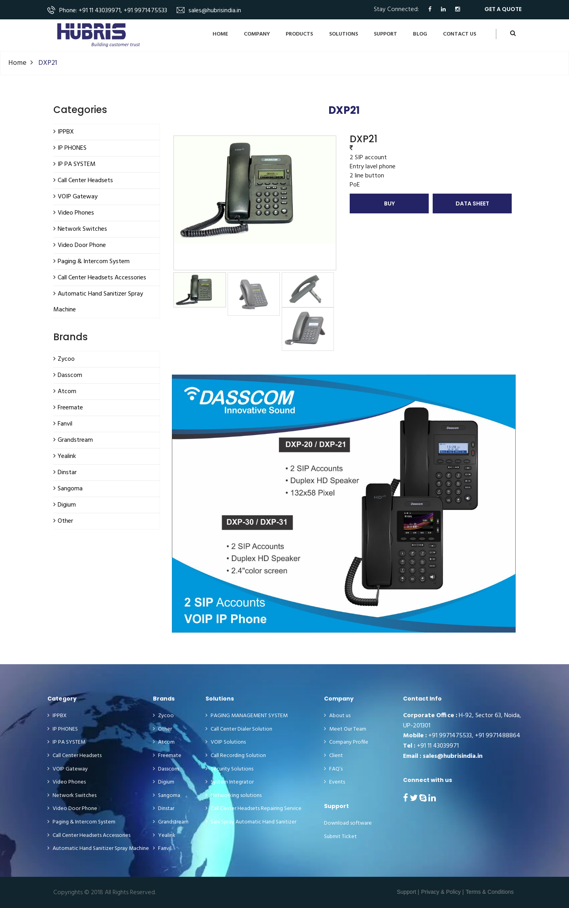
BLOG (420, 34)
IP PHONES (62, 729)
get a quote (503, 9)
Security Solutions (229, 769)
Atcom (164, 742)
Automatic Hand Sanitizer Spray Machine (98, 848)
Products (299, 34)
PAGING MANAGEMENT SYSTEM (246, 716)
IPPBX (57, 716)
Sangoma (166, 795)
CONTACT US (459, 34)
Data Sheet (472, 203)
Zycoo (163, 716)
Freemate (167, 756)
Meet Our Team (345, 729)
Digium (163, 782)
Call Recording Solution (235, 756)
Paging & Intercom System (81, 822)
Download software (348, 823)
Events (334, 782)
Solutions (343, 34)
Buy (389, 203)
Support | (408, 892)
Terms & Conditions (490, 892)
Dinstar (163, 808)
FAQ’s (333, 769)
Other (162, 729)
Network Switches (71, 795)
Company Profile (346, 742)
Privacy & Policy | (442, 892)
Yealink (164, 835)
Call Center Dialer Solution (238, 729)
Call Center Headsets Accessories (88, 835)
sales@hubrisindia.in (214, 11)
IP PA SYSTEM (66, 742)
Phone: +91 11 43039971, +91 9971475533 (113, 11)
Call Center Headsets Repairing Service (253, 808)
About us (337, 716)
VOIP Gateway (67, 769)
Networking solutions (233, 795)
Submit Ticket (340, 837)
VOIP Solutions (225, 742)
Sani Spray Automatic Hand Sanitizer (250, 822)
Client (333, 756)
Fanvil (162, 848)
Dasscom (166, 769)
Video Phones (66, 782)
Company (257, 34)
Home (220, 34)
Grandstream (170, 822)
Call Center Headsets (74, 756)
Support (385, 34)
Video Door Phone (72, 808)
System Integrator (229, 782)
